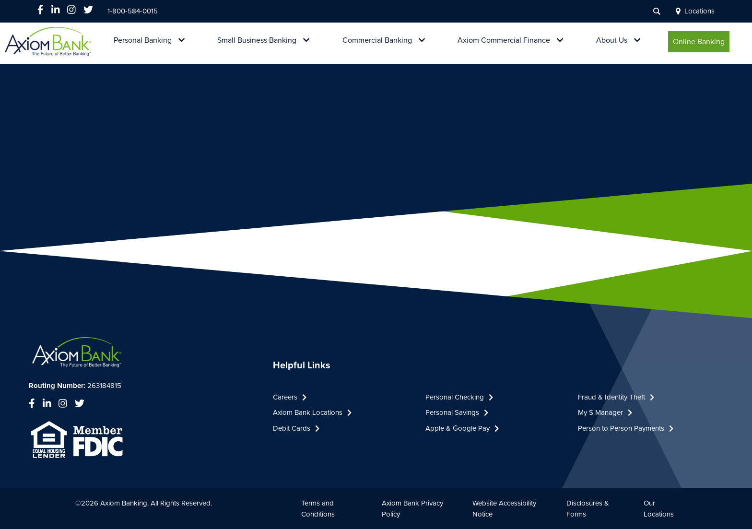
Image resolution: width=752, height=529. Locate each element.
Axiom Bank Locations (312, 412)
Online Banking (699, 42)
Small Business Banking (256, 40)
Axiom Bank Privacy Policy (412, 508)
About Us (611, 40)
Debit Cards (296, 428)
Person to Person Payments (625, 428)
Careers (289, 397)
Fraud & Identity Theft (616, 397)
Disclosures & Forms (587, 508)
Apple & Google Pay (462, 428)
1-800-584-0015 (132, 11)
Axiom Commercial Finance (504, 40)
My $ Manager (605, 412)
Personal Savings (456, 412)
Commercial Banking (377, 40)
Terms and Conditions (318, 508)
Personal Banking (143, 40)
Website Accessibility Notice (504, 508)
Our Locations (659, 508)
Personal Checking (459, 397)
